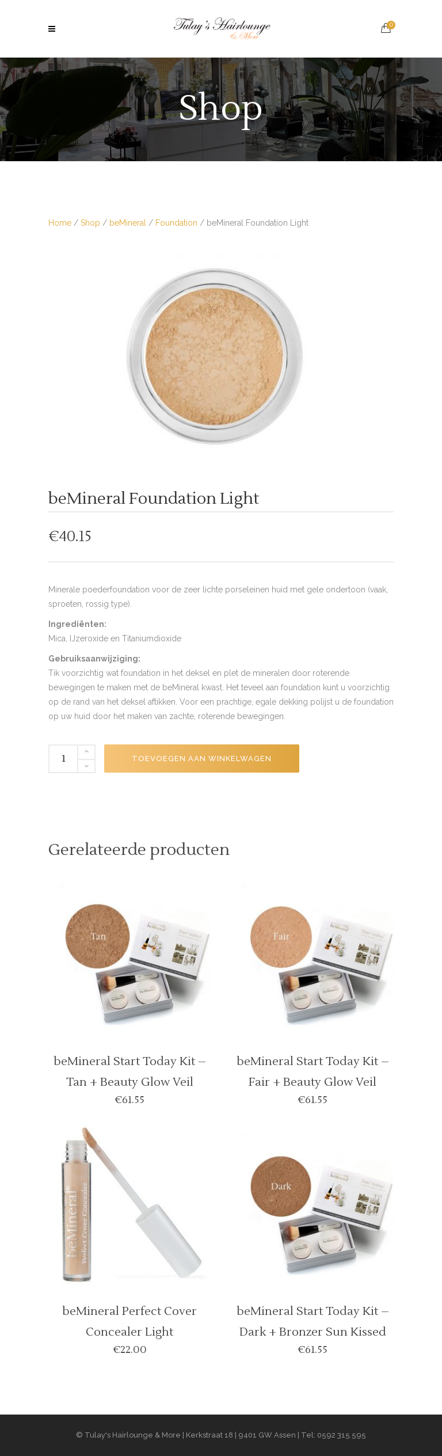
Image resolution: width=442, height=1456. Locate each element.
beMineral (127, 222)
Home (59, 222)
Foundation (176, 222)
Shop (90, 222)
